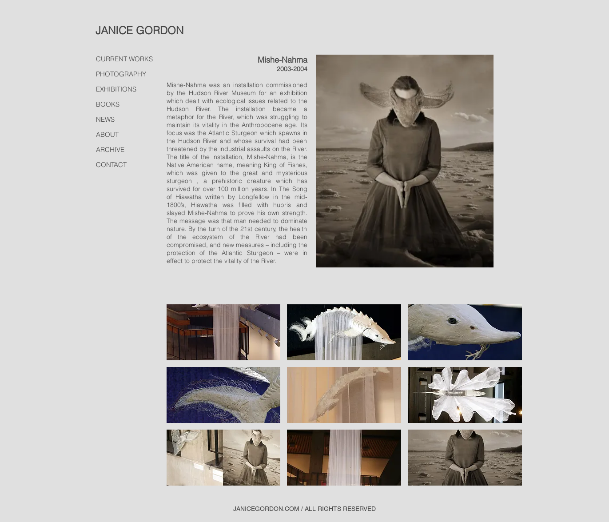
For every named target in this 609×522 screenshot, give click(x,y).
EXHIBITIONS (116, 89)
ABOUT (107, 134)
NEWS (105, 119)
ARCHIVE (110, 149)
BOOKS (107, 104)
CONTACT (111, 164)
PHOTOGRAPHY (121, 74)
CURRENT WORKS (124, 59)
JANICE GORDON (139, 30)
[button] (224, 332)
